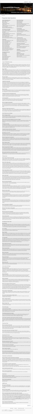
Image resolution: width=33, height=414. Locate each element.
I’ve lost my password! (5, 26)
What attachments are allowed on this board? (22, 50)
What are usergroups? (19, 22)
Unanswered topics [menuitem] (25, 3)
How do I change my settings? (6, 30)
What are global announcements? (6, 56)
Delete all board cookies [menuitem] (21, 408)
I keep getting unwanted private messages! (22, 30)
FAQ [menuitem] (1, 13)
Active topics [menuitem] (30, 3)
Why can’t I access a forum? (5, 45)
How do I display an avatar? (5, 36)
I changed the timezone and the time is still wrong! (8, 33)
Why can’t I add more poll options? (6, 43)
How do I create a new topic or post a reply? (7, 40)
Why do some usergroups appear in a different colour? (23, 25)
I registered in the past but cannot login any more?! (8, 25)
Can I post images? (4, 55)
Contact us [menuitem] (15, 408)
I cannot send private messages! (21, 29)
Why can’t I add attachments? (6, 46)
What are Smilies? (4, 54)
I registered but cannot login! (5, 23)
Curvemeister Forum (11, 8)
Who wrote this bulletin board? (20, 53)
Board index (11, 408)
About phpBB (27, 386)
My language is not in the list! (6, 34)
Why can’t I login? (4, 24)
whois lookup (27, 394)
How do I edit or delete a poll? (6, 44)
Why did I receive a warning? (5, 47)
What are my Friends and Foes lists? (21, 34)
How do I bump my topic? (5, 50)
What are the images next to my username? (7, 35)
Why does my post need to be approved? (7, 49)
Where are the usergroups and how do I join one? (23, 23)
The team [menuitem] (7, 13)
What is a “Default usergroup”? (20, 26)
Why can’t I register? (4, 22)
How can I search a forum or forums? (21, 38)
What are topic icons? (5, 59)
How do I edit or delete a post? (6, 41)
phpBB (23, 135)
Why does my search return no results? (22, 39)
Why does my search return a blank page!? (22, 40)
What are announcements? (5, 57)
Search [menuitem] (4, 13)
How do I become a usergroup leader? (21, 24)
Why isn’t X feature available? (20, 54)
